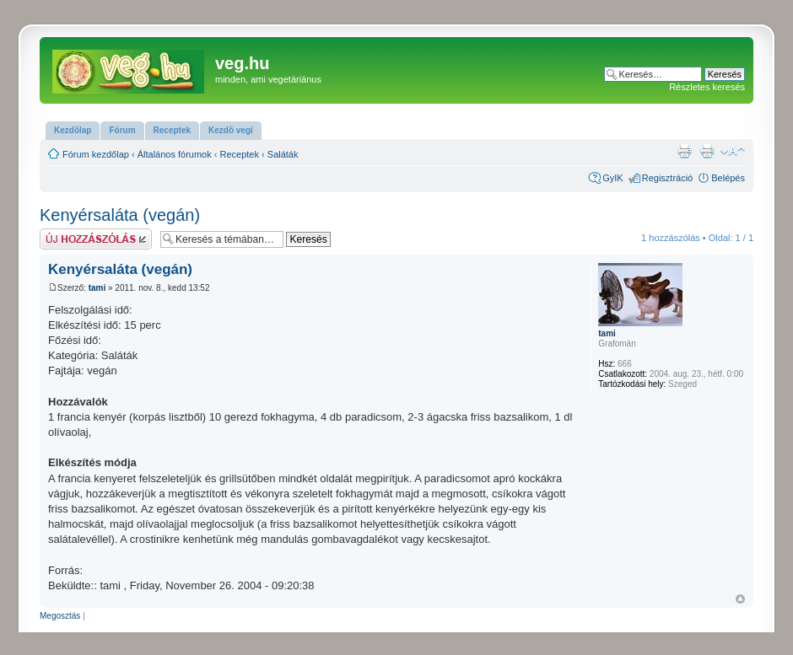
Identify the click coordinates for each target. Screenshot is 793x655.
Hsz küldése (96, 239)
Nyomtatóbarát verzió (707, 150)
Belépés (728, 178)
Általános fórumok (175, 154)
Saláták (283, 154)
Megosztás (60, 615)
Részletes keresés (707, 87)
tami (97, 288)
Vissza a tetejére (740, 599)
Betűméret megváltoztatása (732, 150)
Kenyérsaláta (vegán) (120, 215)
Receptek (239, 154)
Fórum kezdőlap (95, 154)
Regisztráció (667, 178)
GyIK (612, 178)
